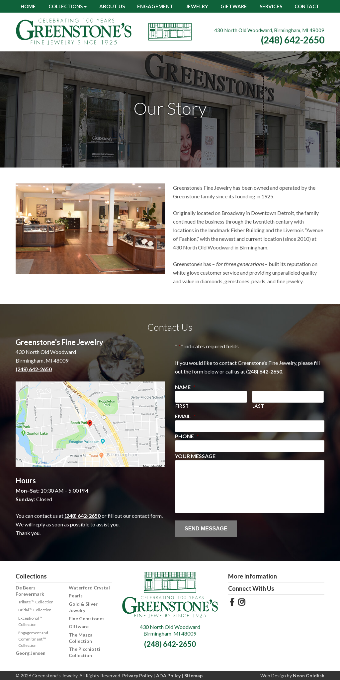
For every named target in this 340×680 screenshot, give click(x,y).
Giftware (233, 6)
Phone (187, 436)
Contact (307, 6)
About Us (112, 6)
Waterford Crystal (89, 587)
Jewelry (197, 6)
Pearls (76, 595)
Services (271, 6)
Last (258, 406)
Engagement (155, 6)
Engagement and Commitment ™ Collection (33, 639)
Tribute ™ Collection (35, 601)
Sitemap (193, 675)
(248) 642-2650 (292, 39)
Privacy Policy (137, 675)
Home (28, 6)
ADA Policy (168, 675)
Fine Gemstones (87, 618)
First (182, 406)
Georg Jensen (30, 653)
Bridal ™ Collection (34, 609)
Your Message (195, 456)
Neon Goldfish (308, 675)
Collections (65, 6)
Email (185, 416)
